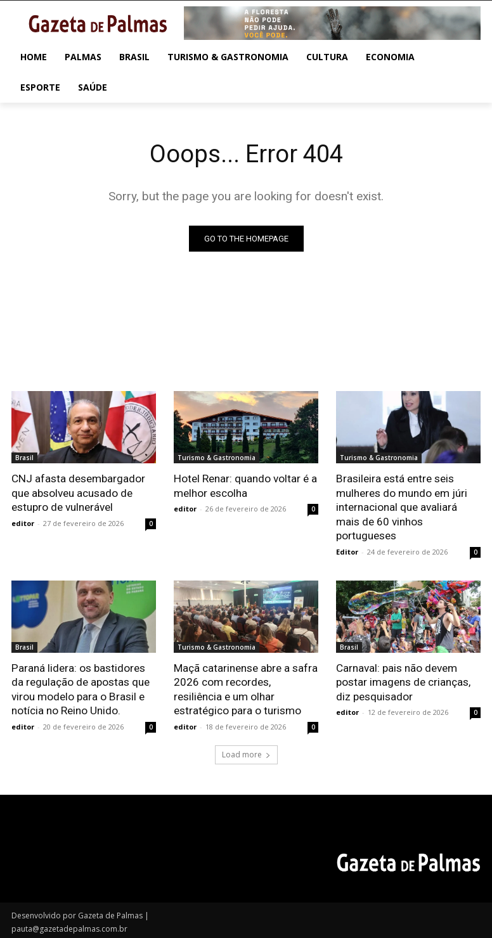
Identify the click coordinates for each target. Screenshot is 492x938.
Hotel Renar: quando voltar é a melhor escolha (245, 485)
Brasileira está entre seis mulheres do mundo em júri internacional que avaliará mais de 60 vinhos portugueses (401, 506)
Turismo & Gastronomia (217, 457)
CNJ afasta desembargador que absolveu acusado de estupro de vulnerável (78, 492)
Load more (246, 752)
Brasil (24, 457)
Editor (347, 550)
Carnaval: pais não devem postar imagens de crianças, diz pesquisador (403, 680)
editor (22, 522)
